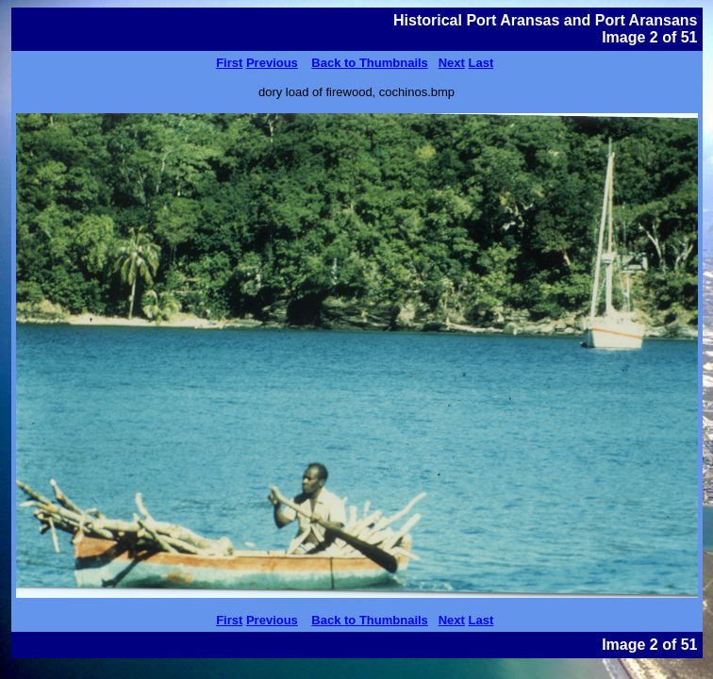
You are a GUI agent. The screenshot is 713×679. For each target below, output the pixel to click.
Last (481, 63)
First (229, 63)
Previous (272, 63)
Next (452, 63)
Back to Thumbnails (369, 63)
